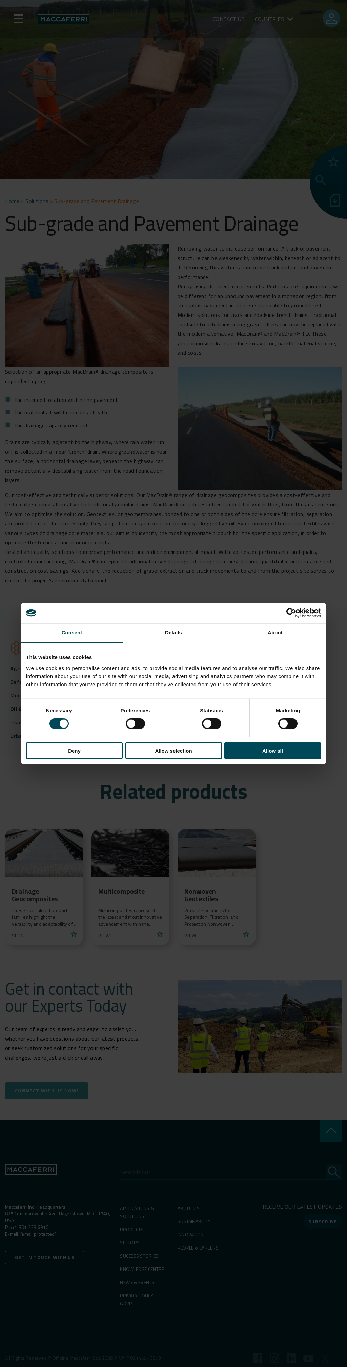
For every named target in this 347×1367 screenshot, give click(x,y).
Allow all (272, 750)
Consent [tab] (72, 632)
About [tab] (275, 632)
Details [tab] (173, 632)
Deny (74, 750)
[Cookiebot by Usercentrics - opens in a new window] (291, 613)
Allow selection (173, 750)
